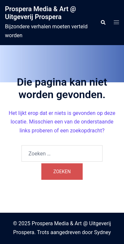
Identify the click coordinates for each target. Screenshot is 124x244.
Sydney (102, 232)
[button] (102, 22)
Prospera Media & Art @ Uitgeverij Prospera (40, 13)
